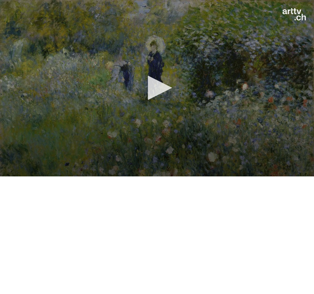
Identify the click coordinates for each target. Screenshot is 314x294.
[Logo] (294, 14)
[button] (157, 88)
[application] (157, 88)
